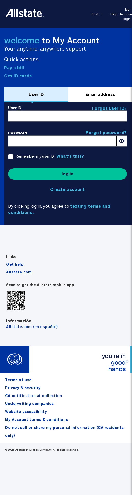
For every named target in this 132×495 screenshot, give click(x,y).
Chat (94, 14)
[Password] (67, 141)
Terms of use (18, 380)
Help (113, 14)
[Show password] (121, 141)
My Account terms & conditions (36, 419)
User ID (14, 108)
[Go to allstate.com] (25, 16)
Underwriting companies (29, 403)
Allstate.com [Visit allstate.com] (19, 272)
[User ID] (67, 116)
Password (17, 133)
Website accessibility (26, 411)
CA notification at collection (33, 395)
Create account (67, 189)
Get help (15, 264)
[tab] (36, 94)
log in (67, 173)
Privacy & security (23, 387)
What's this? (70, 156)
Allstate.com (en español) (32, 326)
